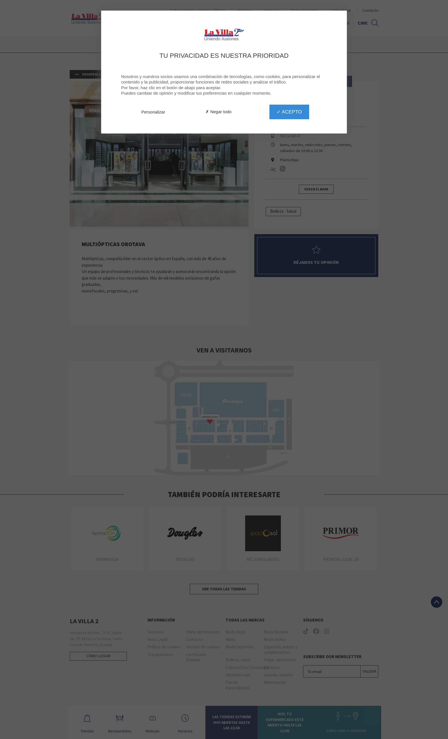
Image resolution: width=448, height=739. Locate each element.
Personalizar (153, 111)
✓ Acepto (289, 112)
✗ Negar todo (218, 111)
